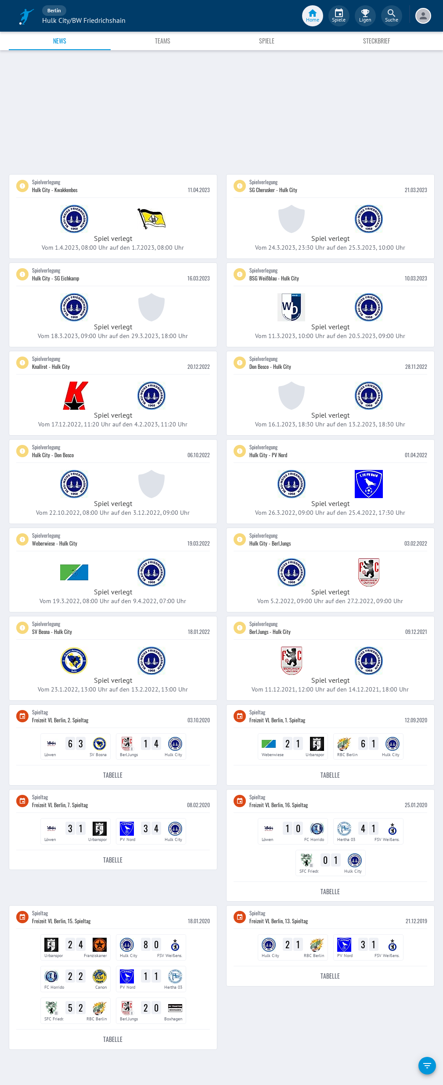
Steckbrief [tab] (376, 40)
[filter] (427, 1065)
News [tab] (59, 40)
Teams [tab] (162, 40)
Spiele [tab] (266, 40)
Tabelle (113, 775)
